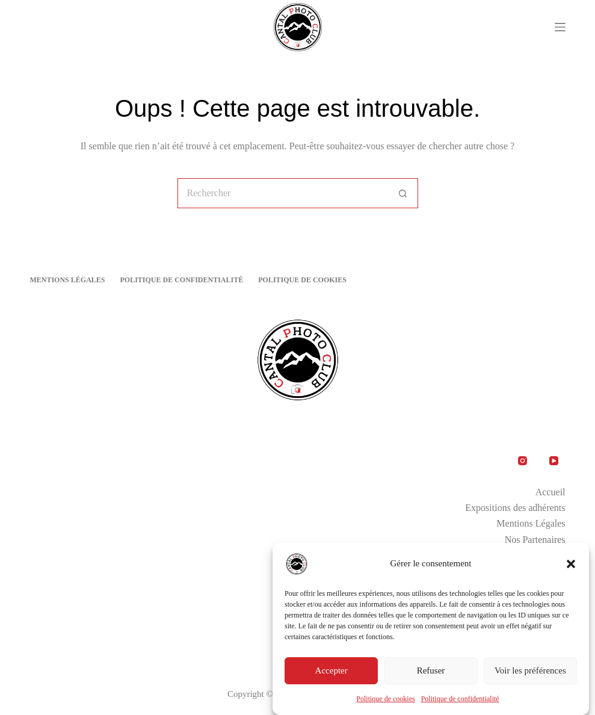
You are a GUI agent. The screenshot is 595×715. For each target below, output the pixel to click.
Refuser (431, 670)
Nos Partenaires (535, 539)
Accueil (550, 492)
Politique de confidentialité (460, 699)
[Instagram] (522, 461)
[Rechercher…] (282, 193)
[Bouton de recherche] (403, 193)
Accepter (331, 670)
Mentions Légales (67, 280)
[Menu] (560, 27)
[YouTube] (554, 461)
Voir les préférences (530, 670)
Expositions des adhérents (515, 508)
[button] (571, 564)
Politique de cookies (385, 699)
